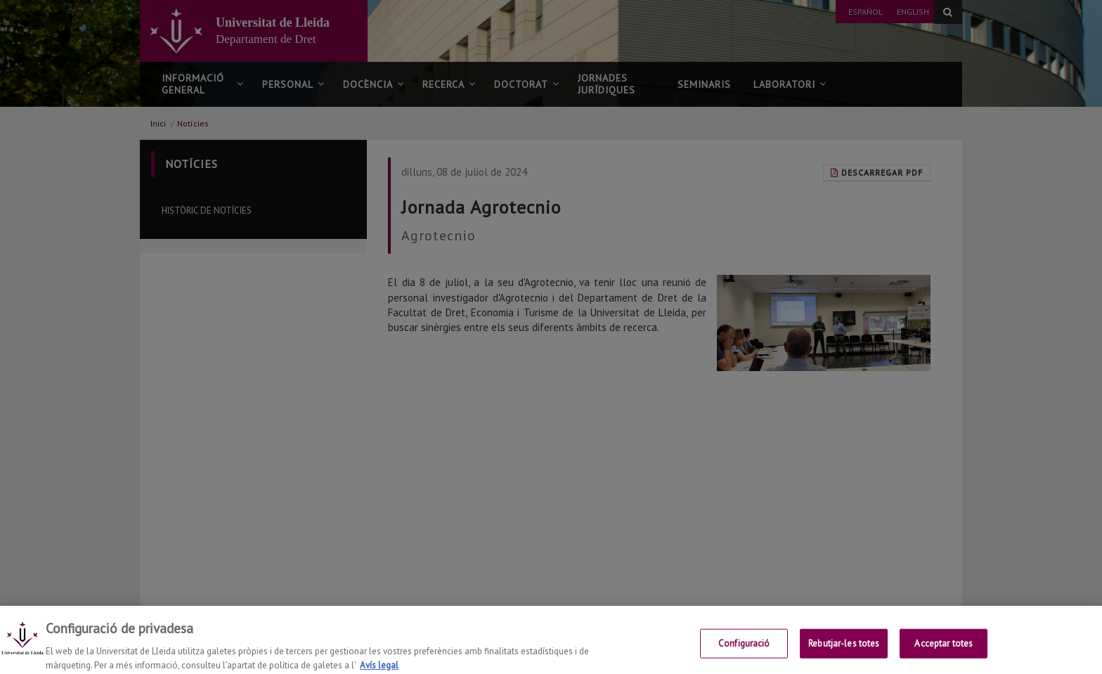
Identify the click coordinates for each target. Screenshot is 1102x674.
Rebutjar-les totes (843, 655)
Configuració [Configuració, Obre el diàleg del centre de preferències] (744, 655)
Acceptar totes (943, 655)
